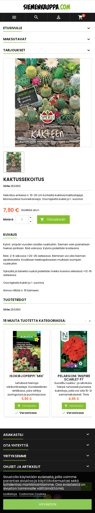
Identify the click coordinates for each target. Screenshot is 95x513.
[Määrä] (21, 219)
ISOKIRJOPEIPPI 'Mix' (27, 376)
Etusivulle (12, 28)
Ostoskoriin (52, 219)
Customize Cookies (32, 494)
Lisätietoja (10, 494)
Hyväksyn (47, 504)
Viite (6, 186)
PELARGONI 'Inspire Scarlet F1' (74, 378)
